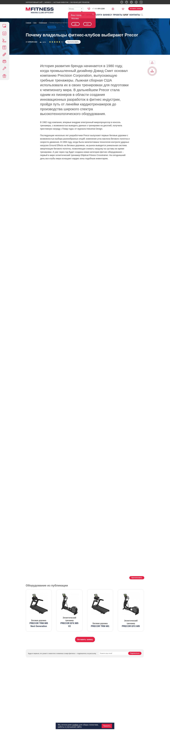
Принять (107, 726)
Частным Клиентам (60, 2)
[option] (39, 610)
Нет (87, 24)
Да (75, 24)
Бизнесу (48, 2)
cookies (75, 725)
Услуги (98, 15)
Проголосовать (73, 42)
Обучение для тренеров (79, 2)
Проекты (117, 15)
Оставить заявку (136, 8)
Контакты (135, 15)
